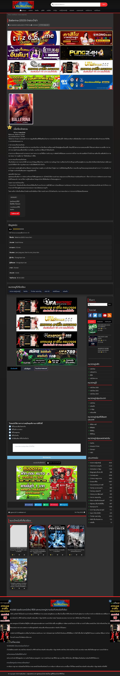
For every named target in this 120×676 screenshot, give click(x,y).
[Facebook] (90, 315)
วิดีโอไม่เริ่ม (14, 435)
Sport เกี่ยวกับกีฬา (95, 513)
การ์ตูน (55, 10)
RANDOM (100, 321)
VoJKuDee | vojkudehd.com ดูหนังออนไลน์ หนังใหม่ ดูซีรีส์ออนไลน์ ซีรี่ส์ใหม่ (41, 674)
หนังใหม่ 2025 (93, 391)
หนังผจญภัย (80, 10)
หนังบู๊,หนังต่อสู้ (63, 10)
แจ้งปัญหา (27, 369)
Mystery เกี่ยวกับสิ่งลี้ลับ (96, 504)
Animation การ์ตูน (95, 469)
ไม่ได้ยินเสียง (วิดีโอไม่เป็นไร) (19, 438)
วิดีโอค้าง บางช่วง (15, 429)
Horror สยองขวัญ (95, 497)
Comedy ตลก (93, 475)
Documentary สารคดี (96, 485)
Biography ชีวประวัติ (95, 472)
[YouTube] (105, 315)
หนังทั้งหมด (97, 10)
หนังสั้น (91, 522)
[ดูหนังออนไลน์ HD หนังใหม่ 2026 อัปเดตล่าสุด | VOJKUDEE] (23, 5)
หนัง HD (47, 291)
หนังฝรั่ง (65, 291)
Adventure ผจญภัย (95, 466)
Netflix (37, 10)
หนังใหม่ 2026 (93, 387)
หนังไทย (49, 10)
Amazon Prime (94, 446)
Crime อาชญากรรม (95, 478)
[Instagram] (100, 315)
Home (9, 14)
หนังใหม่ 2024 (93, 394)
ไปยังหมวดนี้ (15, 213)
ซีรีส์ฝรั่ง (92, 428)
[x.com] (95, 315)
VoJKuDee (34, 25)
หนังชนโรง (93, 372)
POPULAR (108, 321)
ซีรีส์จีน (91, 431)
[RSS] (109, 315)
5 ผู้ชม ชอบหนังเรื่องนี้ (54, 462)
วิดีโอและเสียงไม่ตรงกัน (17, 426)
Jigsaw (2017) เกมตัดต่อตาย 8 (17, 512)
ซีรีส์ (91, 375)
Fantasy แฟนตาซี (94, 491)
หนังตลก (72, 10)
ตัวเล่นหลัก (14, 368)
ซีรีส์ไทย (92, 434)
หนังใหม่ (31, 10)
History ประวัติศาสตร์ (96, 494)
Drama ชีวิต (93, 482)
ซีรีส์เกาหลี (92, 424)
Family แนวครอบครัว (96, 488)
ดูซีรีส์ (42, 10)
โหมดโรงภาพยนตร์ (41, 368)
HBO (91, 452)
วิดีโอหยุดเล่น (14, 432)
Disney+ (92, 449)
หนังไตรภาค (89, 10)
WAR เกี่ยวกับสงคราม (96, 519)
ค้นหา (104, 4)
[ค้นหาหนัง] (75, 5)
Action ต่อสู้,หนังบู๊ (22, 14)
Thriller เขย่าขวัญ (36, 291)
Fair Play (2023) (80, 512)
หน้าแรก (24, 10)
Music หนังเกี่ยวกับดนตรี (96, 500)
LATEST (92, 321)
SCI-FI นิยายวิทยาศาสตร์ (96, 510)
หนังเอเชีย (92, 412)
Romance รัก (93, 507)
